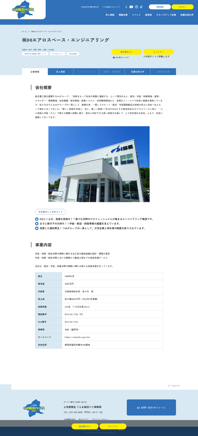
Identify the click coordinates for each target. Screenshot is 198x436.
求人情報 (60, 71)
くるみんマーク (58, 54)
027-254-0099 (75, 412)
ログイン (182, 6)
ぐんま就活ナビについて (111, 7)
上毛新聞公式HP (69, 419)
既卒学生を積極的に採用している (35, 54)
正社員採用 (73, 54)
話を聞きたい (126, 51)
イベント (136, 14)
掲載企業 (123, 14)
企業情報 (34, 71)
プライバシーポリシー (100, 419)
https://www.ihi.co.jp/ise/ (77, 337)
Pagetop (175, 385)
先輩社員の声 (187, 14)
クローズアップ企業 (166, 14)
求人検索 (110, 14)
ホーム (24, 31)
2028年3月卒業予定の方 (90, 7)
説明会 (148, 14)
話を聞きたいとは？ (121, 57)
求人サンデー (84, 419)
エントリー (158, 51)
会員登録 (159, 6)
